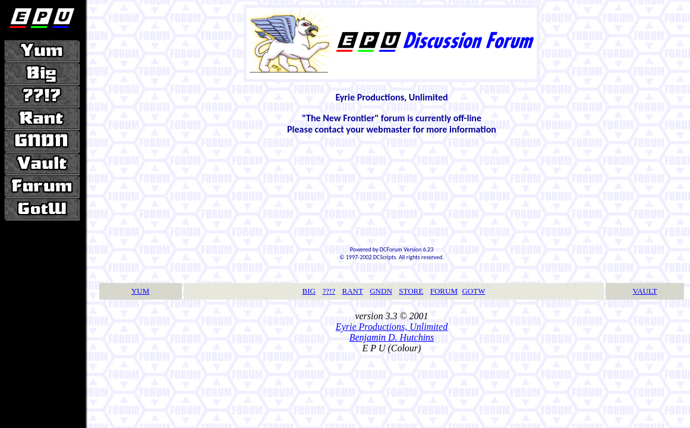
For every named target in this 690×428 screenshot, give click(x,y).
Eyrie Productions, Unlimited (392, 327)
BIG (309, 291)
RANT (352, 291)
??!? (328, 291)
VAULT (644, 291)
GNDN (381, 291)
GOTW (473, 291)
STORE (411, 291)
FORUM (444, 291)
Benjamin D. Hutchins (391, 337)
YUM (140, 291)
